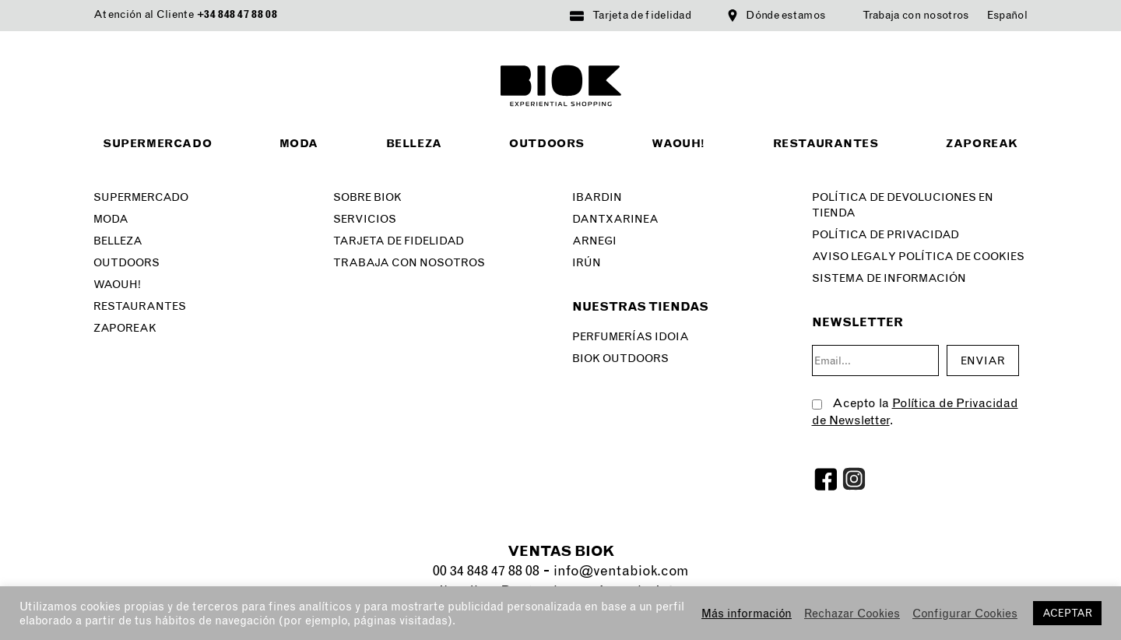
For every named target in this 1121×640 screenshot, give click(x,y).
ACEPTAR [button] (1067, 613)
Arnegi (594, 241)
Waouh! (678, 143)
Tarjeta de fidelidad (641, 15)
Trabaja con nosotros (916, 15)
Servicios (364, 219)
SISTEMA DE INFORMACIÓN (889, 278)
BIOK (561, 85)
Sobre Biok (367, 197)
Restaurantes (826, 143)
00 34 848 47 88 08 (486, 570)
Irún (586, 262)
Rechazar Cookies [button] (852, 614)
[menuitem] (1007, 15)
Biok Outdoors (620, 358)
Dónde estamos (785, 15)
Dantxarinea (615, 219)
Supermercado (157, 143)
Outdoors (547, 143)
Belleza (414, 143)
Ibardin (597, 197)
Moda (298, 143)
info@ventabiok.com (620, 570)
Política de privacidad (885, 234)
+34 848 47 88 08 (237, 14)
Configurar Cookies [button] (964, 614)
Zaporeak (982, 143)
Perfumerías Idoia (630, 336)
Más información (746, 614)
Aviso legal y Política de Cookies (918, 256)
